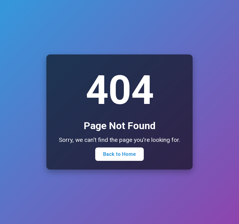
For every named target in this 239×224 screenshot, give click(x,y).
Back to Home (119, 154)
